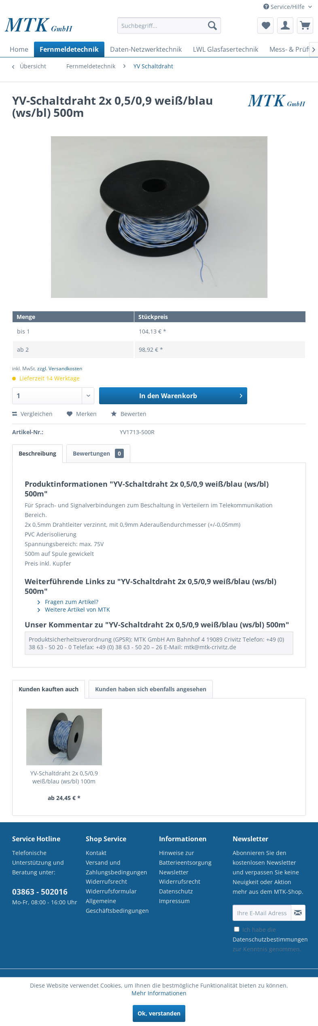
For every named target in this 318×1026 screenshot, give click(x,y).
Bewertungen (98, 453)
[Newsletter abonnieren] (298, 913)
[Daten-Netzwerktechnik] (145, 49)
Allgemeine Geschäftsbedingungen (117, 905)
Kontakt (96, 853)
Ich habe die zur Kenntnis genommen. (270, 939)
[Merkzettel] (265, 25)
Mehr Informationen (159, 993)
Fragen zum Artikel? (68, 602)
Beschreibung (37, 453)
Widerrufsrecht (106, 881)
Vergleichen (32, 414)
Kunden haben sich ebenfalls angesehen (150, 689)
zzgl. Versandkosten (59, 368)
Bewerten (128, 414)
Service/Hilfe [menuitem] (284, 7)
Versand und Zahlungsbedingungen (116, 867)
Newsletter (174, 872)
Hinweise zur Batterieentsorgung (185, 857)
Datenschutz (176, 891)
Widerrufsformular (111, 891)
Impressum (174, 901)
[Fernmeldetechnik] (69, 49)
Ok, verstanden (159, 1013)
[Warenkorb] (305, 25)
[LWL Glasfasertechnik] (225, 49)
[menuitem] (168, 29)
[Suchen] (212, 25)
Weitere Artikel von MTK (74, 609)
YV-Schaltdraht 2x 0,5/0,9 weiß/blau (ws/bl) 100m (64, 777)
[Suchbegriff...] (168, 25)
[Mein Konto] (285, 25)
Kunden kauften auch (48, 689)
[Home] (19, 49)
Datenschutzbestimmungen (270, 939)
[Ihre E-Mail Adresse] (262, 913)
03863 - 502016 (40, 892)
